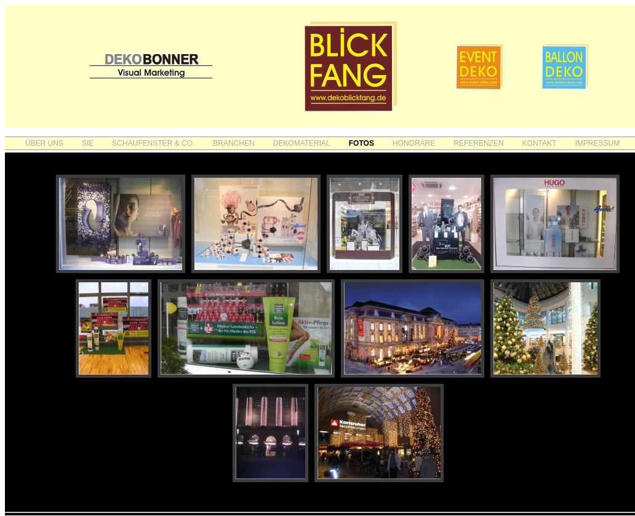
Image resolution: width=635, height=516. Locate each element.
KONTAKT (539, 143)
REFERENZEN (478, 143)
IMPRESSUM (597, 143)
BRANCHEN (233, 143)
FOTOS (361, 143)
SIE (88, 143)
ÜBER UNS (44, 143)
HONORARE (414, 143)
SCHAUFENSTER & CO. (153, 143)
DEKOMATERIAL (301, 143)
